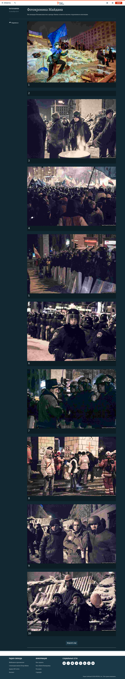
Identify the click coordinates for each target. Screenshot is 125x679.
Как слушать (39, 662)
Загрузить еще (71, 643)
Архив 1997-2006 (14, 669)
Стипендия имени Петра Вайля (19, 666)
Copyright (39, 672)
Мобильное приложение (16, 662)
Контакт (11, 672)
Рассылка (39, 669)
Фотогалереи (14, 9)
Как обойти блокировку (43, 666)
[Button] (13, 23)
